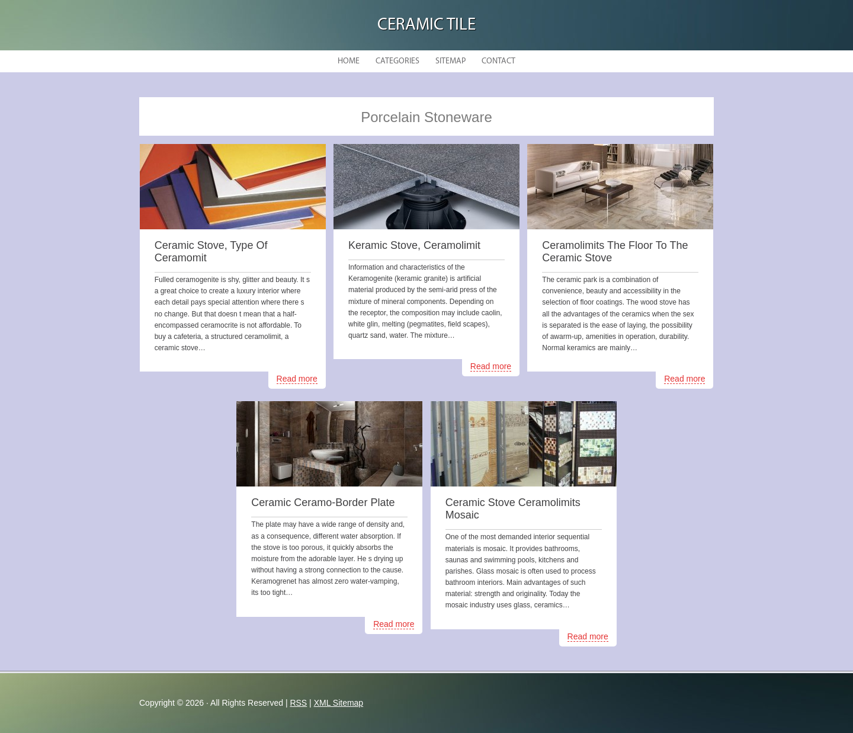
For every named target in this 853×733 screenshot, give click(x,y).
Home (349, 61)
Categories (397, 61)
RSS (298, 703)
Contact (498, 61)
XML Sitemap (339, 703)
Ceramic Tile (426, 25)
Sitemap (450, 61)
